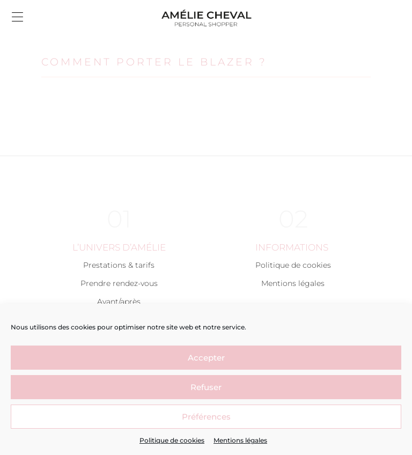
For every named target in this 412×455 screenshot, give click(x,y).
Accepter (206, 358)
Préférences (206, 417)
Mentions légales (240, 440)
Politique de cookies (171, 440)
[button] (19, 16)
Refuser (206, 387)
